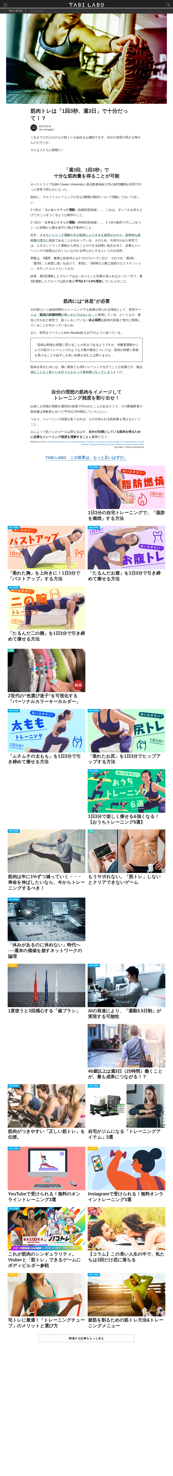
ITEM (11, 652)
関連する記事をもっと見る (86, 1339)
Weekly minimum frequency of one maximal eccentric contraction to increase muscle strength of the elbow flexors (88, 443)
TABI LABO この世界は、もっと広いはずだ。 (86, 459)
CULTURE (92, 1027)
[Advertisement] (86, 1414)
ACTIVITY (12, 967)
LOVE (91, 1210)
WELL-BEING (93, 469)
